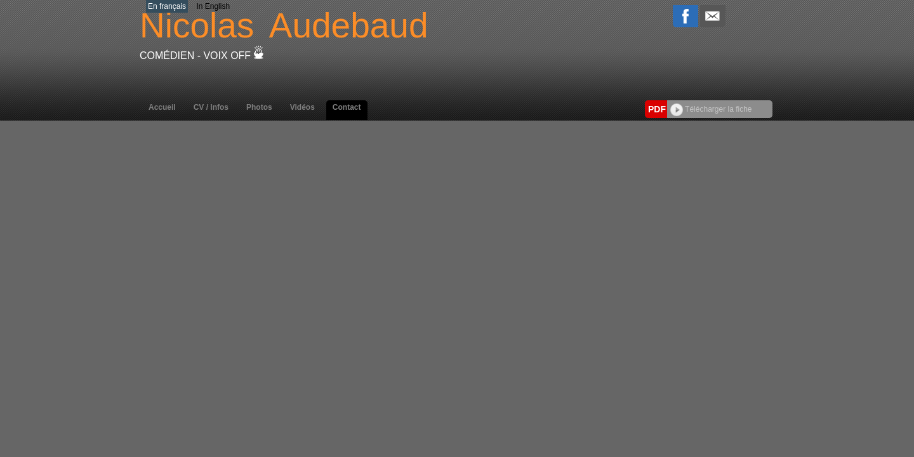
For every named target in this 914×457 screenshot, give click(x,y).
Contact (347, 107)
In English (213, 6)
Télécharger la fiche (711, 109)
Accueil (162, 107)
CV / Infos (211, 107)
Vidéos (302, 107)
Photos (259, 107)
